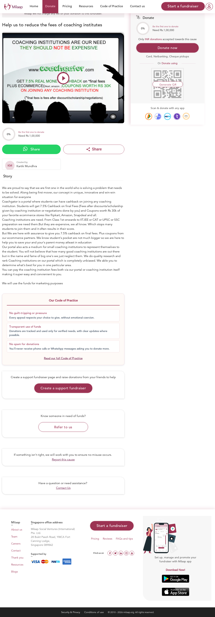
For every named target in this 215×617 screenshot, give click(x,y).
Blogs (14, 571)
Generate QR (167, 84)
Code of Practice (111, 6)
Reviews (107, 538)
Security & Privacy (71, 612)
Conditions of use (94, 612)
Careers (15, 543)
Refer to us (63, 427)
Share (31, 149)
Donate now (168, 48)
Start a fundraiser (112, 525)
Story (7, 176)
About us (16, 529)
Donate (50, 6)
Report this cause (63, 459)
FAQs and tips (124, 538)
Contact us (137, 6)
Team (14, 536)
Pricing (67, 6)
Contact (16, 550)
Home (34, 6)
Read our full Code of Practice (63, 358)
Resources (86, 6)
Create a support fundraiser (63, 388)
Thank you (17, 557)
